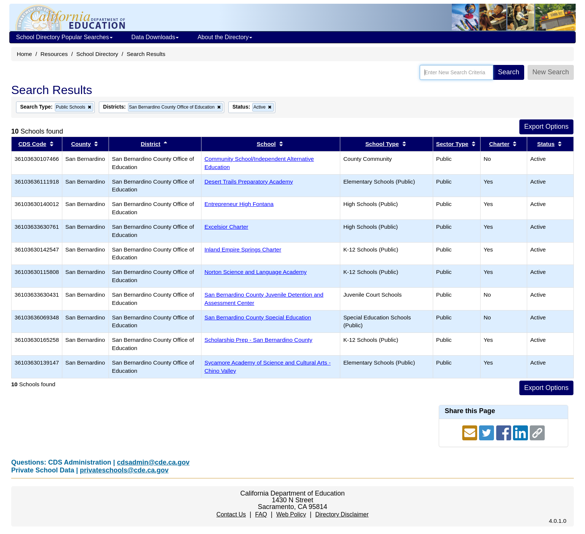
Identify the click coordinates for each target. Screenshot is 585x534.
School (266, 144)
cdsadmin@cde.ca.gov (153, 462)
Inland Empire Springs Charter (242, 249)
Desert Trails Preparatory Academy (248, 181)
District (150, 144)
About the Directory (224, 37)
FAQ (261, 514)
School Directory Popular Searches (64, 37)
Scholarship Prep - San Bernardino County (258, 340)
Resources (54, 54)
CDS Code (32, 144)
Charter (499, 144)
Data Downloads (155, 37)
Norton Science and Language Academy (255, 272)
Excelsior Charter (226, 227)
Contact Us (231, 514)
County (81, 144)
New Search (550, 72)
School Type (382, 144)
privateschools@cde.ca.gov (124, 470)
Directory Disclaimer (342, 514)
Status (546, 144)
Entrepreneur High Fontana (238, 204)
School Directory (97, 54)
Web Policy (291, 514)
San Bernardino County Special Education (257, 317)
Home (24, 54)
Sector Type (452, 144)
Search (508, 72)
